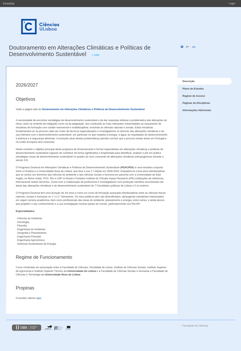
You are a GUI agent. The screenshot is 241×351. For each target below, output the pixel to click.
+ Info (95, 55)
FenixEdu (8, 3)
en (193, 47)
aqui (38, 298)
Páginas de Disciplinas (196, 102)
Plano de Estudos (193, 88)
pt (187, 47)
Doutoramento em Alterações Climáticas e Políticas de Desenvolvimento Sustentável (80, 50)
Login (232, 3)
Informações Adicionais (196, 110)
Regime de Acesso (193, 95)
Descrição (188, 81)
